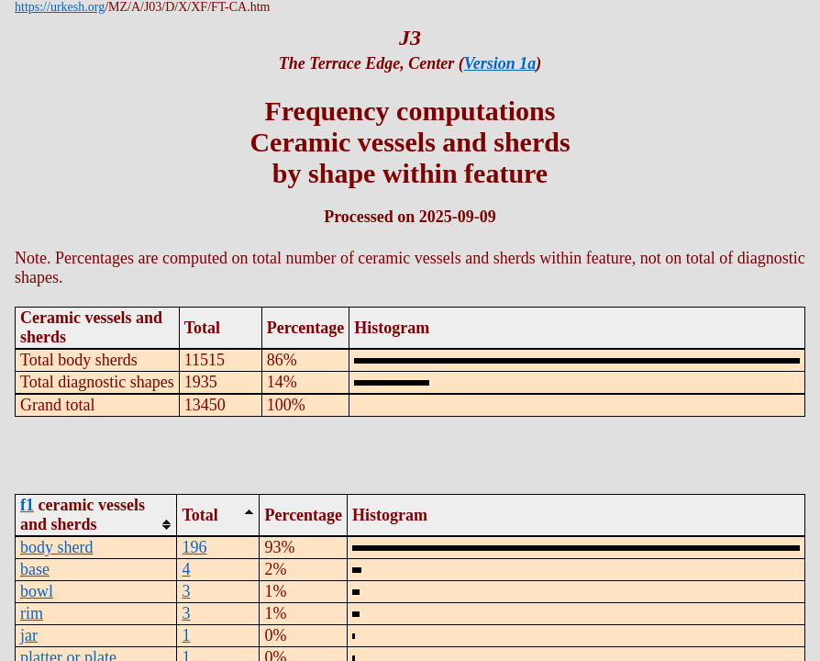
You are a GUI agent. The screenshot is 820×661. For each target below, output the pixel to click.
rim (31, 613)
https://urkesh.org (60, 7)
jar (29, 635)
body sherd (57, 547)
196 (194, 547)
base (35, 569)
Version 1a (500, 63)
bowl (36, 591)
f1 (27, 505)
